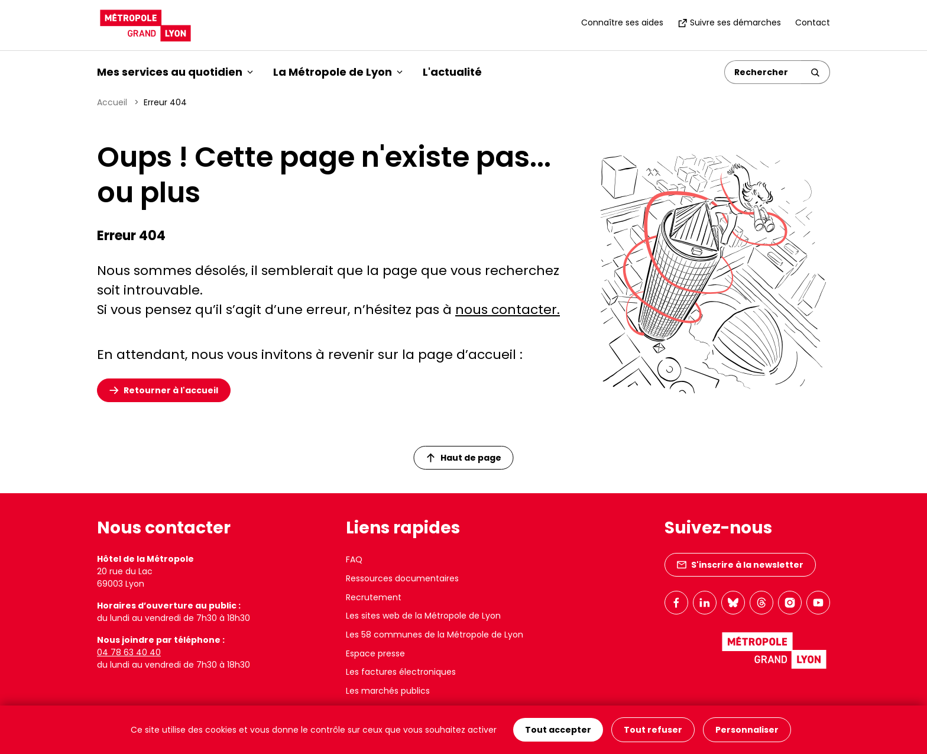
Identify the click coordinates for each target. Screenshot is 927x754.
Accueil (112, 102)
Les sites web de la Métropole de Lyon (423, 616)
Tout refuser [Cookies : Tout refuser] (653, 730)
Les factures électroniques (401, 672)
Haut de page (464, 458)
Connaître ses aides (622, 22)
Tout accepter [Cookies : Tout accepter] (558, 730)
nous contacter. (507, 309)
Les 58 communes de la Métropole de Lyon (434, 634)
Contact (812, 22)
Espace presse (375, 653)
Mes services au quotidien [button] (175, 71)
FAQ (354, 559)
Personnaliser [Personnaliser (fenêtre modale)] (747, 730)
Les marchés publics (388, 691)
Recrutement (373, 597)
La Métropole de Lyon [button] (338, 71)
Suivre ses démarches (729, 22)
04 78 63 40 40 (129, 652)
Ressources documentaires (402, 578)
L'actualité (452, 71)
